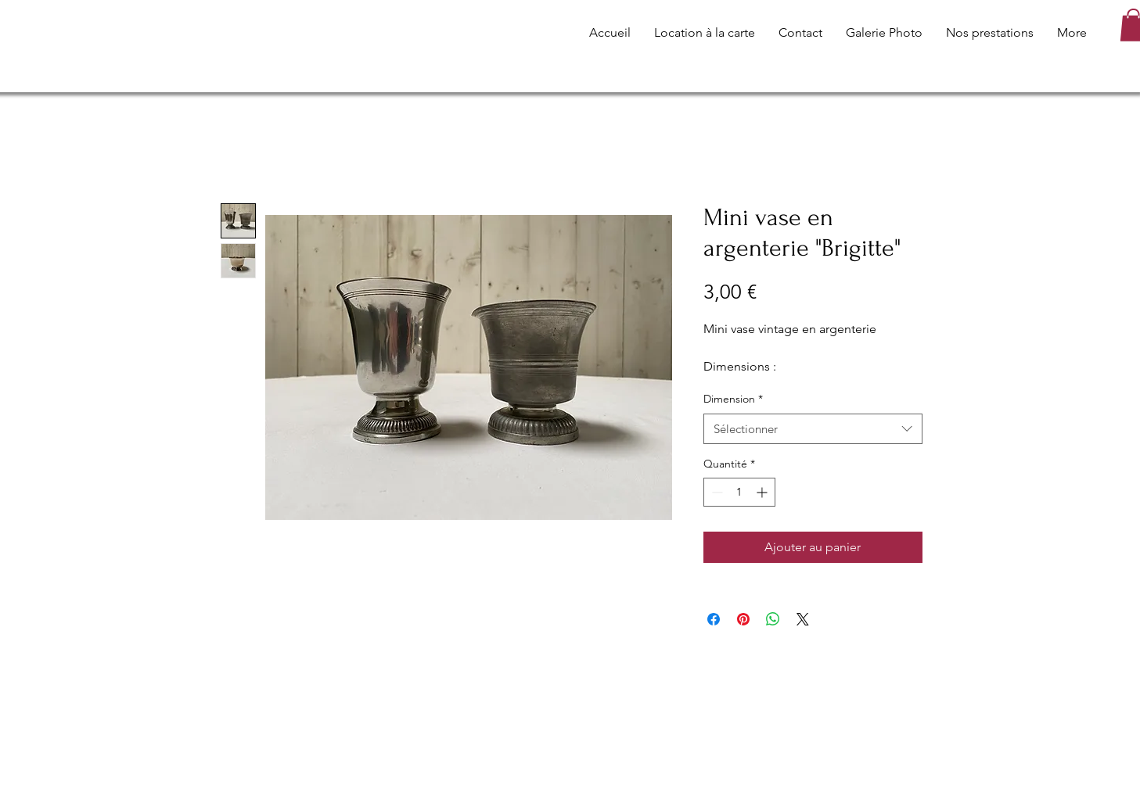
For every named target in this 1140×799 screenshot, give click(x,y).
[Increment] (763, 492)
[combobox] (812, 429)
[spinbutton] (739, 492)
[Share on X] (802, 619)
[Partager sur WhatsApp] (773, 619)
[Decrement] (715, 492)
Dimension (733, 399)
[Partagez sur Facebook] (713, 619)
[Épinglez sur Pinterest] (743, 619)
